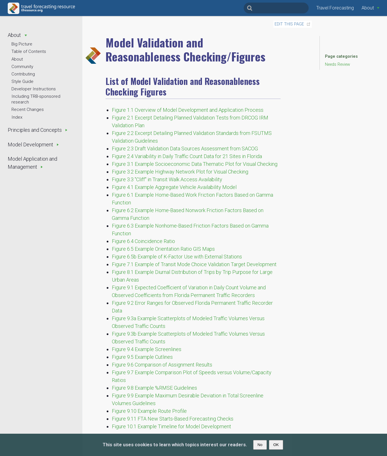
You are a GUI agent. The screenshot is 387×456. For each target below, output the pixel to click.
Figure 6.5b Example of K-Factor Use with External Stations (177, 257)
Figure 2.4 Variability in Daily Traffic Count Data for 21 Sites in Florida (187, 156)
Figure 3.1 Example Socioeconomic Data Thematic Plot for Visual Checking (194, 164)
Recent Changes (27, 109)
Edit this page (289, 24)
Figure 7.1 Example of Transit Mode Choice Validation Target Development (194, 264)
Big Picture (21, 44)
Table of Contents (28, 51)
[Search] (276, 8)
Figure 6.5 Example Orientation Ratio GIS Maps (163, 249)
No (259, 445)
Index (16, 117)
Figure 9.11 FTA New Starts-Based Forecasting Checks (172, 419)
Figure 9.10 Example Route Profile (149, 411)
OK (276, 445)
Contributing (23, 74)
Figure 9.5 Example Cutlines (142, 357)
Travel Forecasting (335, 8)
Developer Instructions (33, 88)
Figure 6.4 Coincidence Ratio (143, 241)
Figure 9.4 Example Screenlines (146, 349)
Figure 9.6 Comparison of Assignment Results (162, 365)
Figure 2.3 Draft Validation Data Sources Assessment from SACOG (185, 149)
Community (22, 66)
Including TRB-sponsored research (35, 99)
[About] (370, 7)
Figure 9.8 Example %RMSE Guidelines (154, 388)
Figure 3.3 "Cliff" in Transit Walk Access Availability (167, 179)
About (17, 59)
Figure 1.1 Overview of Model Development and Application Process (187, 110)
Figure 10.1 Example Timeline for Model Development (171, 426)
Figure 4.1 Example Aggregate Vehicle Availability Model (174, 187)
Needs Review (337, 64)
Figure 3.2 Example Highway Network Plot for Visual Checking (180, 172)
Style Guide (22, 81)
